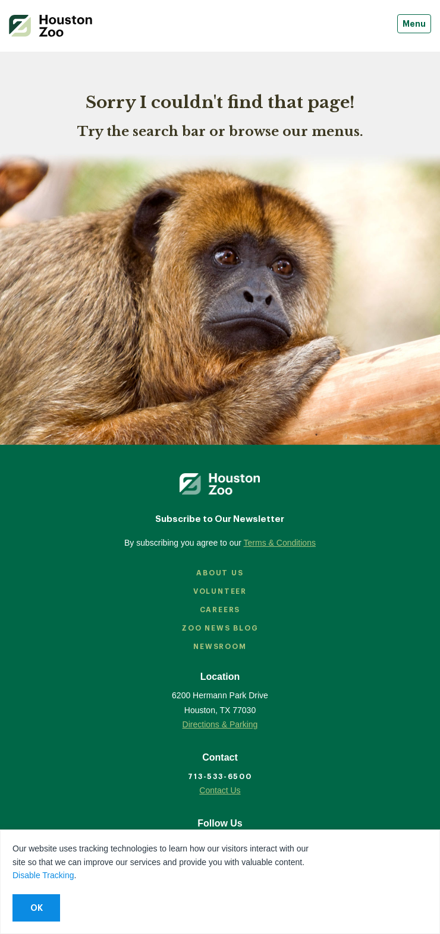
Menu (414, 24)
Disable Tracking (43, 875)
